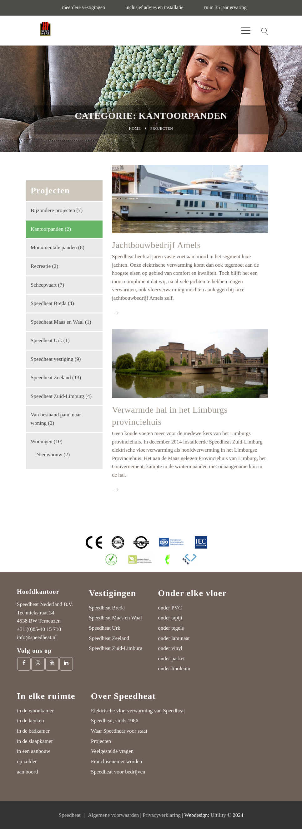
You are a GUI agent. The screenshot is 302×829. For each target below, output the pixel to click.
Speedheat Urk (46, 340)
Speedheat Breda (49, 303)
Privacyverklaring (162, 815)
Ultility (218, 815)
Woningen (41, 441)
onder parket (171, 659)
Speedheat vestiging (52, 359)
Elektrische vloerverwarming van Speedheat (138, 711)
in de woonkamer (35, 711)
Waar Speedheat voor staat (119, 731)
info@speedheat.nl (37, 637)
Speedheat (70, 815)
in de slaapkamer (35, 741)
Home (135, 128)
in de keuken (30, 721)
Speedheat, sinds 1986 (114, 721)
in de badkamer (33, 731)
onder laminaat (174, 638)
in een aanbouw (33, 751)
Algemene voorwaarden (113, 815)
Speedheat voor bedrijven (118, 772)
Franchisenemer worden (116, 761)
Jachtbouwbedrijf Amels (156, 245)
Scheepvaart (44, 285)
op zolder (27, 761)
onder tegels (171, 628)
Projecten (101, 741)
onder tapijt (170, 618)
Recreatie (41, 266)
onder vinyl (170, 648)
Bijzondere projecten (53, 210)
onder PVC (170, 608)
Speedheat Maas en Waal (57, 322)
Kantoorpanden (47, 229)
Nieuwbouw (49, 455)
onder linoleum (174, 668)
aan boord (27, 772)
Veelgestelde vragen (112, 751)
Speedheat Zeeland (51, 378)
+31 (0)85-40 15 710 (39, 629)
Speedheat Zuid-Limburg (57, 396)
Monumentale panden (54, 247)
